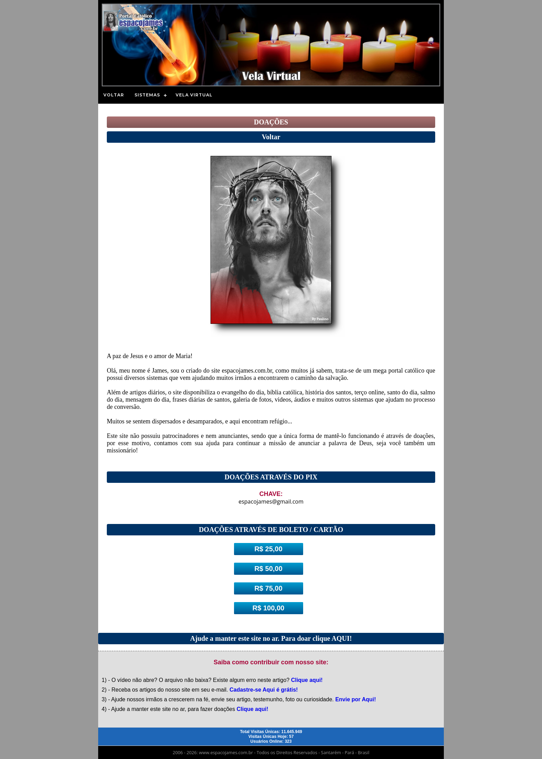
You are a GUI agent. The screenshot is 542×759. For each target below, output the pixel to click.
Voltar (113, 94)
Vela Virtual (194, 94)
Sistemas (147, 94)
